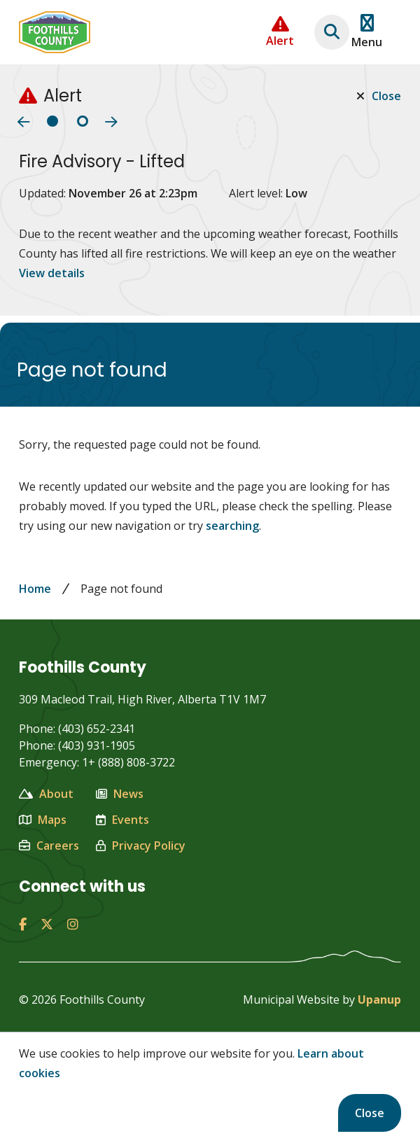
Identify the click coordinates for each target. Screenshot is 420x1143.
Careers (49, 845)
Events (122, 819)
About (46, 793)
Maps (42, 819)
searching (232, 525)
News (120, 793)
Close (369, 1113)
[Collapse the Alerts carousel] (280, 31)
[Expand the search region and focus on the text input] (331, 32)
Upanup (379, 999)
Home (35, 588)
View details (52, 273)
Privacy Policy (141, 845)
